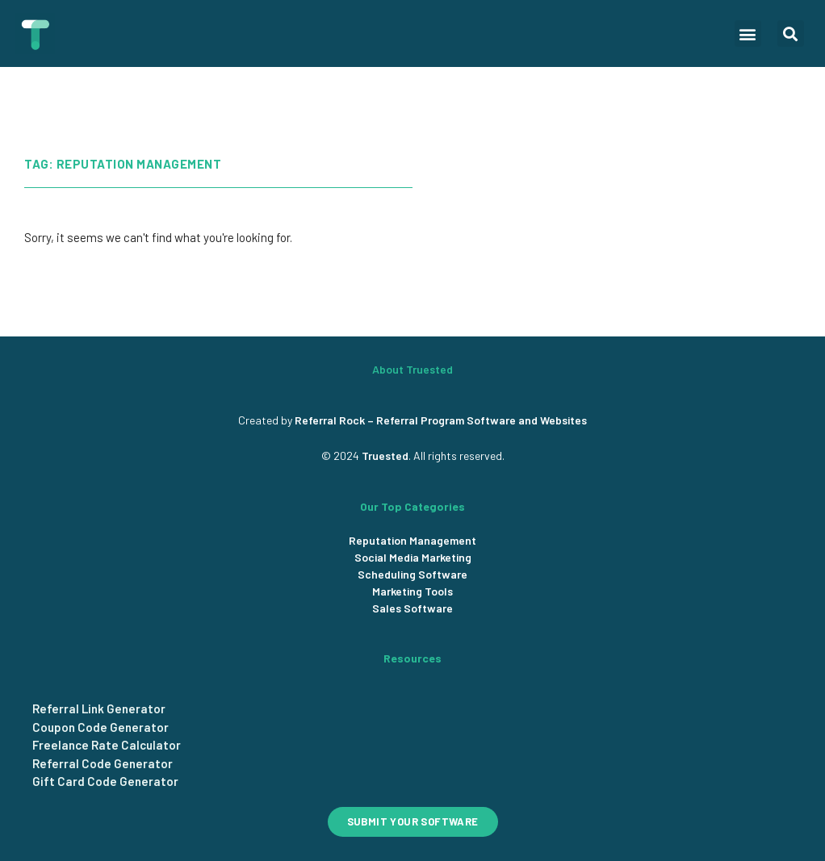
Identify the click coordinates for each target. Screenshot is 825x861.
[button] (748, 33)
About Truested (412, 369)
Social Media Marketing (412, 557)
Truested (385, 455)
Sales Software (412, 608)
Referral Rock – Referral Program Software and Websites (441, 420)
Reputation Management (412, 540)
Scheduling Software (412, 574)
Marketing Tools (412, 591)
